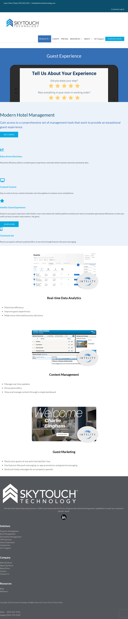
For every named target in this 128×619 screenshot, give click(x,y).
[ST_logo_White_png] (40, 485)
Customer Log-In (117, 9)
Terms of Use (47, 603)
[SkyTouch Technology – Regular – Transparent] (22, 17)
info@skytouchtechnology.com (43, 3)
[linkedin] (63, 517)
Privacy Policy (57, 603)
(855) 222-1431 (13, 612)
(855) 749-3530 (13, 615)
